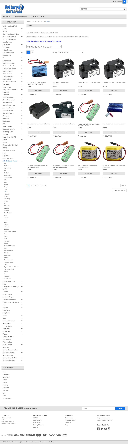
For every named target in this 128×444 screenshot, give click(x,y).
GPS (4, 124)
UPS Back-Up (6, 331)
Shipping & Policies (21, 16)
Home (28, 21)
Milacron (6, 224)
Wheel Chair (6, 347)
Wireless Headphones (9, 353)
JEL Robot (6, 205)
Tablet (4, 318)
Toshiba (6, 264)
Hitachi (6, 201)
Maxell (5, 220)
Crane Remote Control (9, 82)
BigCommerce (36, 442)
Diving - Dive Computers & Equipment (10, 91)
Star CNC (6, 257)
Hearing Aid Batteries (9, 129)
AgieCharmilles (8, 166)
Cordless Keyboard (8, 66)
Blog (42, 16)
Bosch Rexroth (8, 175)
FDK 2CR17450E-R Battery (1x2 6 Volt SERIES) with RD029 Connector (37, 83)
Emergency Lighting (8, 108)
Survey (4, 315)
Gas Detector (6, 121)
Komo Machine (8, 213)
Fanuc (5, 191)
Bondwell (6, 173)
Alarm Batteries (7, 42)
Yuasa (4, 372)
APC (4, 393)
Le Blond (6, 217)
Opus (5, 238)
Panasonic (6, 241)
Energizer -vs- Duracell (103, 418)
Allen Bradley (7, 168)
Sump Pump (6, 313)
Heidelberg (7, 198)
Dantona (5, 385)
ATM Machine (6, 45)
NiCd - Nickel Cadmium (9, 37)
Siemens (6, 253)
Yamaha (6, 271)
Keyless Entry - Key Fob (9, 137)
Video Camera (7, 339)
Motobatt (5, 390)
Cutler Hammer (8, 177)
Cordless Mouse (7, 71)
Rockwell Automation (9, 246)
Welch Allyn (6, 377)
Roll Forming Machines (9, 300)
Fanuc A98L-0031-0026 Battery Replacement (64, 124)
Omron (5, 236)
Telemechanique (8, 260)
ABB (5, 163)
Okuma (6, 234)
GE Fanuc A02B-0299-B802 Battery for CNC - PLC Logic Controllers (89, 124)
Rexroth (6, 243)
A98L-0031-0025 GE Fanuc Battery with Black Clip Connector (87, 166)
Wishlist (35, 418)
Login (112, 1)
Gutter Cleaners (7, 126)
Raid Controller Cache (9, 281)
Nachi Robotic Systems (10, 231)
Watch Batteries (7, 345)
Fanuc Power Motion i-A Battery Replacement (61, 83)
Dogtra (5, 382)
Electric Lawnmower (9, 100)
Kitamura (6, 210)
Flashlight (5, 116)
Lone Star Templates (51, 442)
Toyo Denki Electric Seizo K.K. (11, 267)
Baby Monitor (6, 47)
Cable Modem (7, 55)
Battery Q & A (7, 16)
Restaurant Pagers (8, 297)
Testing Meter (7, 323)
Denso (5, 182)
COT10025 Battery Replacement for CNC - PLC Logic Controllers (38, 166)
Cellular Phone (7, 61)
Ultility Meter (6, 329)
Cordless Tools (7, 79)
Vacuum (5, 334)
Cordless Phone (7, 74)
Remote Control (7, 294)
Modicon (6, 229)
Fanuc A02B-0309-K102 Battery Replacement (39, 124)
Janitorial (5, 134)
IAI (4, 203)
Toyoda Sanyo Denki (9, 269)
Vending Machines (8, 337)
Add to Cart (39, 90)
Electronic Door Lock (9, 105)
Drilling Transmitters (8, 97)
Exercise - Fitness (8, 110)
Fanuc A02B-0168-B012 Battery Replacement (114, 124)
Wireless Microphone (9, 360)
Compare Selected (119, 190)
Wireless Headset (8, 355)
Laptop (5, 140)
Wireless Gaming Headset (10, 350)
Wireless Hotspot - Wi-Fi (10, 358)
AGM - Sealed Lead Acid (10, 26)
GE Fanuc (6, 196)
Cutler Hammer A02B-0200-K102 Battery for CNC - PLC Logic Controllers (63, 166)
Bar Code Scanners (8, 53)
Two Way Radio (7, 326)
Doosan (6, 184)
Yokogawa (7, 276)
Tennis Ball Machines (9, 321)
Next (124, 186)
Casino (5, 58)
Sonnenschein (7, 255)
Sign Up (119, 1)
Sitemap (35, 427)
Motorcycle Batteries (9, 150)
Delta (5, 180)
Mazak (5, 222)
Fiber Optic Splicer (8, 113)
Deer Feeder (6, 84)
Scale (4, 305)
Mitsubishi (7, 227)
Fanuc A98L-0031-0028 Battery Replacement (114, 82)
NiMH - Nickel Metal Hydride (11, 34)
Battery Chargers (7, 50)
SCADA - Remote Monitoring (11, 302)
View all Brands (7, 398)
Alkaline (5, 29)
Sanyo (5, 248)
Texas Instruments (8, 262)
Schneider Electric (8, 250)
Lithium (5, 31)
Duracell (5, 380)
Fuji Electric (7, 194)
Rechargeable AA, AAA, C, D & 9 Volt (11, 288)
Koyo (5, 215)
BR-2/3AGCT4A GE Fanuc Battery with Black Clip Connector (114, 166)
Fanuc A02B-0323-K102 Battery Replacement (89, 82)
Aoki (5, 170)
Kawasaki (6, 208)
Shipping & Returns (38, 425)
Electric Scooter (7, 103)
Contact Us (34, 16)
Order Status (36, 422)
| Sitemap (22, 442)
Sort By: (55, 52)
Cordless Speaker (8, 76)
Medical (5, 142)
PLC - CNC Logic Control (10, 161)
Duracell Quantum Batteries (104, 420)
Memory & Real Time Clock (10, 145)
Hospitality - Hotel (8, 132)
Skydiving (5, 307)
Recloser (5, 292)
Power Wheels (7, 279)
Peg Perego (6, 156)
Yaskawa (6, 274)
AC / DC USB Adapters (9, 39)
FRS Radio (6, 118)
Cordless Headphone (9, 63)
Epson (5, 189)
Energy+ (6, 187)
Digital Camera (7, 87)
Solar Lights (6, 310)
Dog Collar (6, 95)
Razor (4, 284)
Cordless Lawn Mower (9, 68)
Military (5, 148)
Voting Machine (7, 342)
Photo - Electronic (8, 158)
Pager (4, 153)
